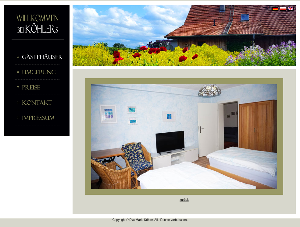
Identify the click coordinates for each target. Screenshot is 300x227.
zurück (184, 199)
